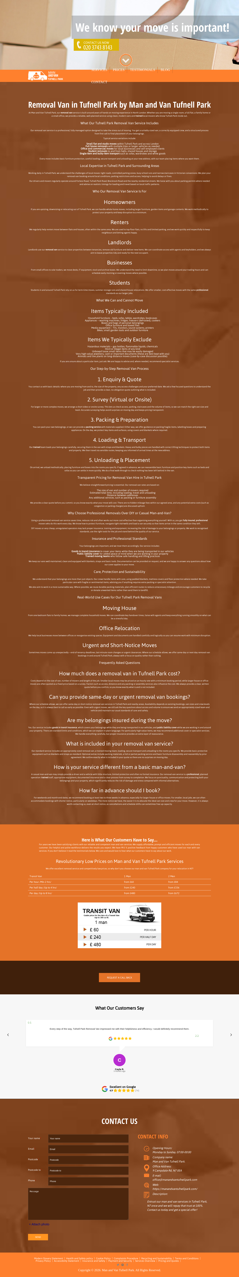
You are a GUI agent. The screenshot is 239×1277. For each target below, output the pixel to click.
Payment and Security (120, 1260)
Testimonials (142, 70)
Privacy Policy (43, 1260)
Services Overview (145, 1260)
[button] (8, 1035)
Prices (119, 70)
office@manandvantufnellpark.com (174, 1179)
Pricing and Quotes (168, 1260)
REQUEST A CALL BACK (119, 977)
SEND (38, 1237)
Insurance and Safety (93, 1260)
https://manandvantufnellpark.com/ (174, 1188)
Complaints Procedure (126, 1258)
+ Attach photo (39, 1224)
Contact (99, 82)
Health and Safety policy (79, 1258)
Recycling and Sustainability (156, 1258)
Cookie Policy (103, 1258)
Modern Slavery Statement (48, 1258)
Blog (165, 70)
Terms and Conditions (187, 1258)
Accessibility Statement (66, 1260)
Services (99, 70)
